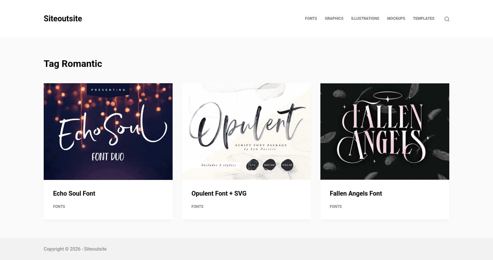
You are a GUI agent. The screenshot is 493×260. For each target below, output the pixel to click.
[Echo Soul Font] (108, 131)
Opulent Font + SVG (218, 193)
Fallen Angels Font (356, 193)
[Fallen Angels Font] (384, 131)
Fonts (59, 206)
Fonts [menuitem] (311, 18)
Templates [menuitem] (424, 18)
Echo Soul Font (74, 193)
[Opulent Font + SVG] (246, 131)
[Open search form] (447, 19)
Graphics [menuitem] (334, 18)
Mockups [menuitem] (396, 18)
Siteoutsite (63, 18)
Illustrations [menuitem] (365, 18)
